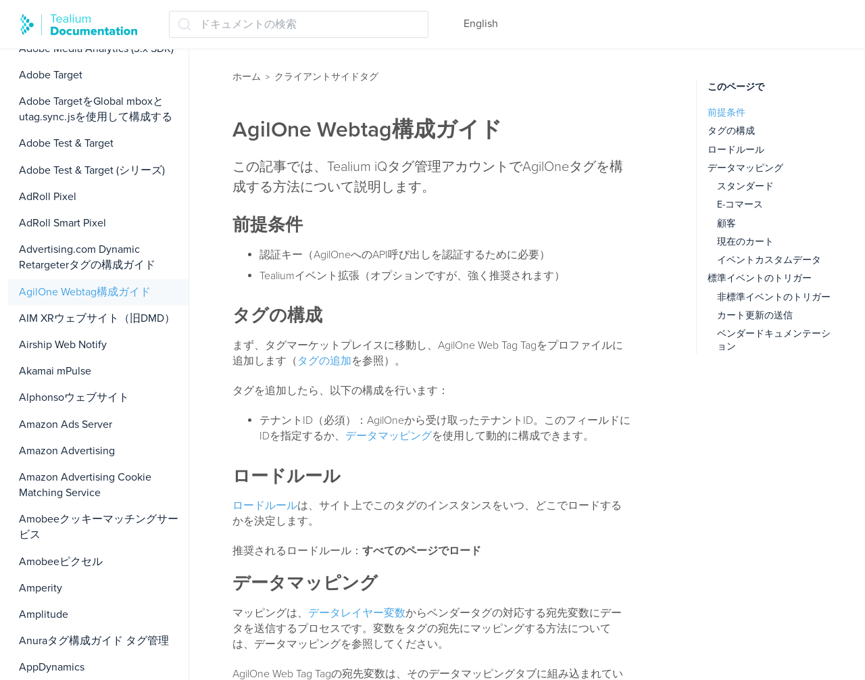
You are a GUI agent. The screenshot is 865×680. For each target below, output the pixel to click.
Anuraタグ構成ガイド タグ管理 (94, 641)
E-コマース (740, 204)
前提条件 (726, 112)
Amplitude (43, 614)
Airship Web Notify (63, 344)
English (481, 23)
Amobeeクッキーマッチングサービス (98, 526)
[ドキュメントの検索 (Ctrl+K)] (298, 24)
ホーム (246, 76)
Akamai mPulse (55, 371)
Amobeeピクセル (61, 561)
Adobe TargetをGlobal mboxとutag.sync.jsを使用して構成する (95, 109)
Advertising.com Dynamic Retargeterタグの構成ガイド (87, 257)
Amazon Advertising (67, 451)
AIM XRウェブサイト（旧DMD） (97, 318)
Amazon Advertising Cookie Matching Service (85, 485)
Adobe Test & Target (66, 143)
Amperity (40, 588)
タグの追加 (324, 361)
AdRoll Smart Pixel (62, 223)
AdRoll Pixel (47, 196)
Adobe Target (50, 75)
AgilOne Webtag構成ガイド (85, 292)
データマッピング (388, 436)
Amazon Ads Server (65, 424)
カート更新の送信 (755, 315)
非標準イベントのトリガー (774, 297)
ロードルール (264, 505)
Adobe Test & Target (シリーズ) (92, 170)
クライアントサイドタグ (326, 76)
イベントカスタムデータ (769, 260)
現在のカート (745, 241)
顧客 (726, 223)
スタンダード (745, 186)
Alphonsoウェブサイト (74, 397)
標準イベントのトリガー (760, 278)
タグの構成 (731, 131)
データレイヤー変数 (356, 613)
